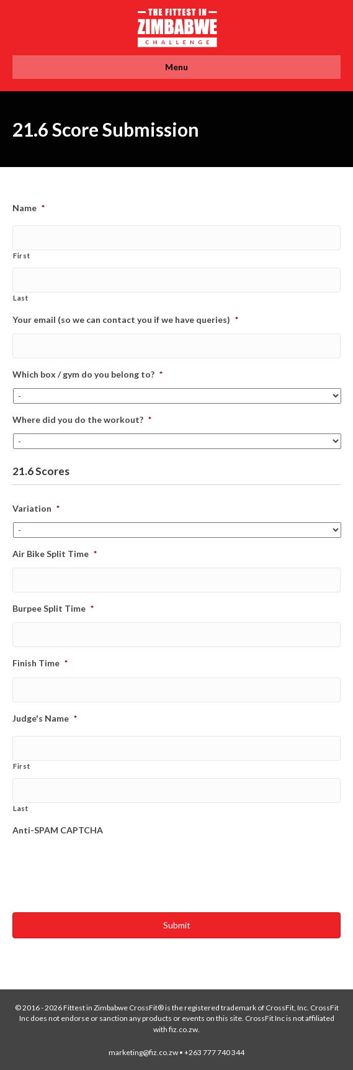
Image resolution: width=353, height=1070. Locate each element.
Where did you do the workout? (81, 419)
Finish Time (40, 663)
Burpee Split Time (53, 608)
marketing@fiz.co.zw (143, 1052)
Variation (36, 508)
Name (28, 207)
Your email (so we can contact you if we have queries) (125, 319)
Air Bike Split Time (54, 553)
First (21, 256)
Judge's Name (44, 718)
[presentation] (106, 868)
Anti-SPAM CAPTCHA (57, 830)
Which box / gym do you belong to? (87, 374)
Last (21, 298)
